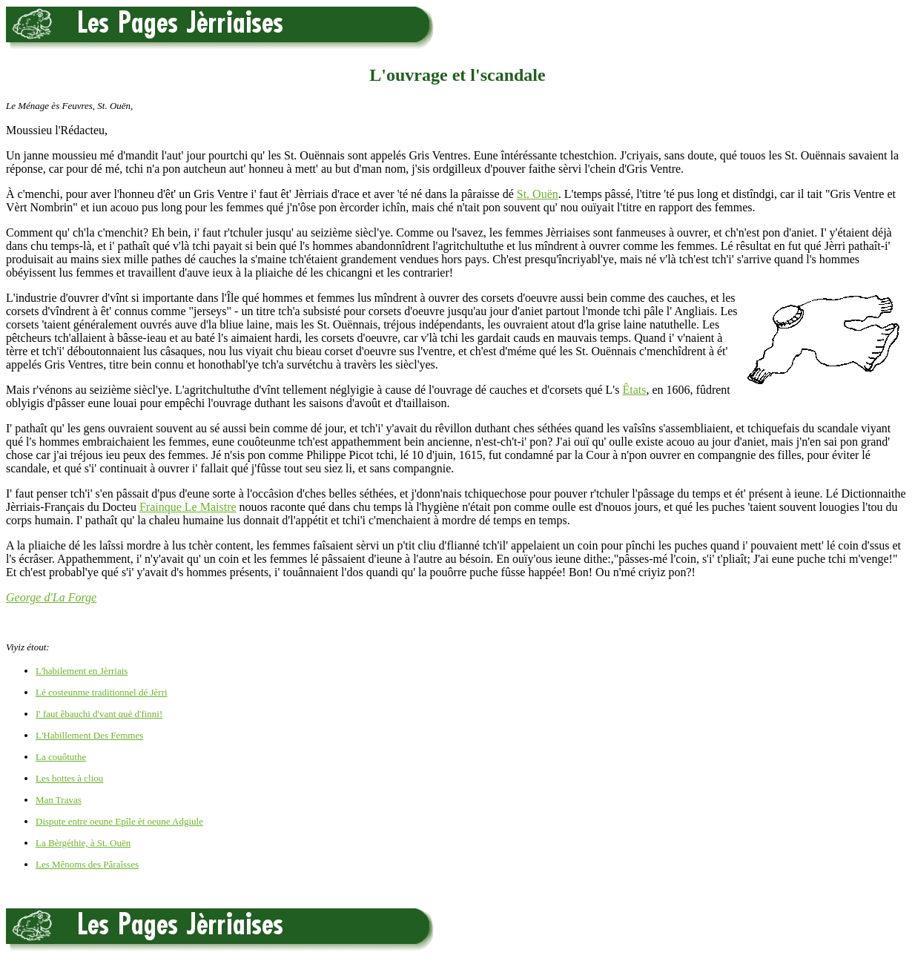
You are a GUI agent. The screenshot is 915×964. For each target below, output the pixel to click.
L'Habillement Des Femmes (89, 735)
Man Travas (59, 799)
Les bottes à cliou (69, 778)
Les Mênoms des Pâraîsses (87, 864)
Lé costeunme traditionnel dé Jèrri (102, 692)
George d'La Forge (51, 597)
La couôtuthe (61, 756)
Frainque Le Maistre (188, 507)
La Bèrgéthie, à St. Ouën (83, 842)
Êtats (634, 389)
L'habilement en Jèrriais (82, 670)
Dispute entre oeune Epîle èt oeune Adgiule (119, 821)
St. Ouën (537, 194)
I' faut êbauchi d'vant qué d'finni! (99, 713)
